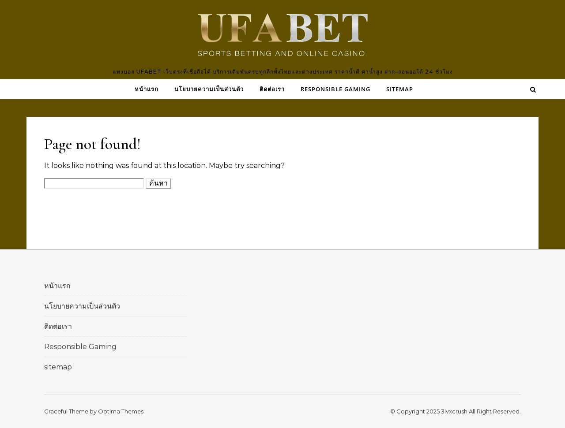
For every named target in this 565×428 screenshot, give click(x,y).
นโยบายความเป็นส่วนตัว (209, 89)
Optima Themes (120, 411)
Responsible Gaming (335, 89)
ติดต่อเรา (272, 89)
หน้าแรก (146, 89)
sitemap (399, 89)
